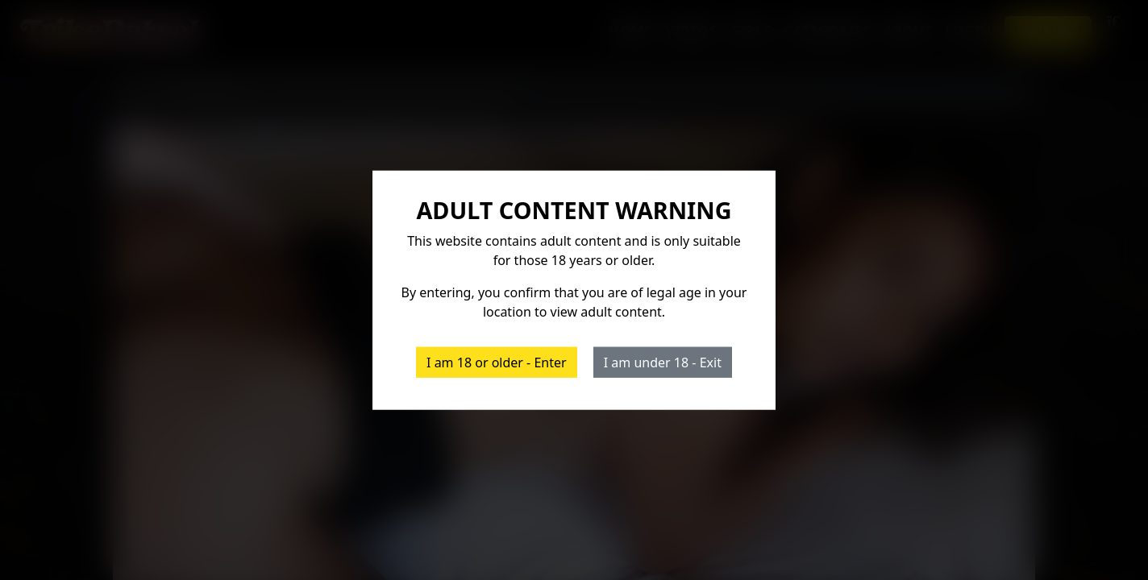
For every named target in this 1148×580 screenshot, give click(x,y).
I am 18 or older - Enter (496, 362)
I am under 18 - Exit (663, 362)
